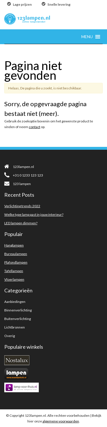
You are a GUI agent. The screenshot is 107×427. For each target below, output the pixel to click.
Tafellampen (13, 271)
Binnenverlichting (18, 310)
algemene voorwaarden (61, 421)
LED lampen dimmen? (20, 223)
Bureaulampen (15, 254)
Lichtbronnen (14, 327)
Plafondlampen (15, 262)
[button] (87, 36)
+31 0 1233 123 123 (23, 175)
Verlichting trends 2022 (22, 206)
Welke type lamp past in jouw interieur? (33, 214)
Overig (9, 336)
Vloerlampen (14, 279)
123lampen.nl (19, 167)
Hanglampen (14, 245)
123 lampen (17, 184)
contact (34, 127)
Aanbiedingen (14, 301)
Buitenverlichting (17, 319)
